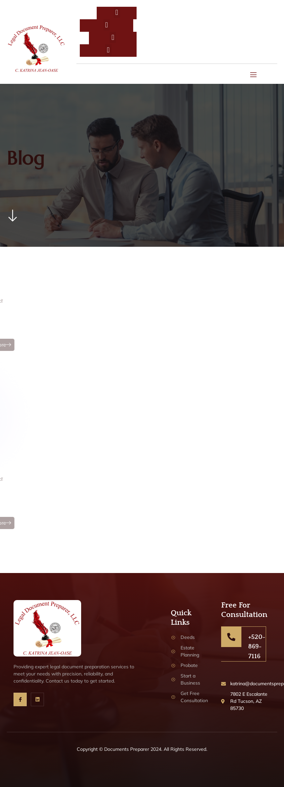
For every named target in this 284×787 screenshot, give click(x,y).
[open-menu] (253, 75)
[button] (117, 12)
